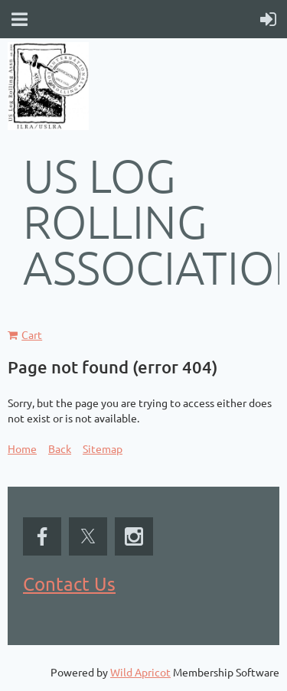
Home (22, 448)
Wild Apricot (140, 672)
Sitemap (102, 448)
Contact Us (69, 583)
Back (59, 448)
